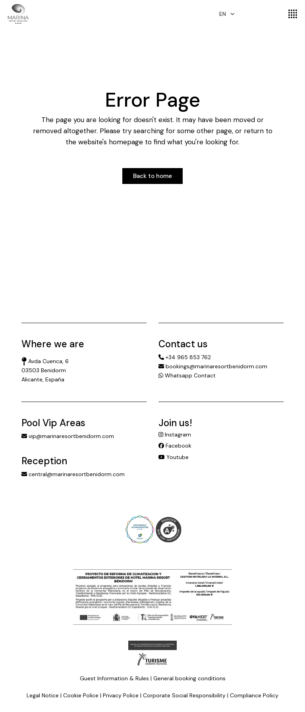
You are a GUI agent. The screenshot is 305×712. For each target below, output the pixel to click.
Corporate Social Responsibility (184, 695)
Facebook (174, 445)
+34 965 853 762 (184, 357)
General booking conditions (189, 678)
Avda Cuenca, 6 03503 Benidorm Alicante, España (45, 370)
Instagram (174, 434)
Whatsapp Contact (187, 375)
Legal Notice (43, 695)
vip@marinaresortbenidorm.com (67, 436)
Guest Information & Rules (114, 678)
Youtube (173, 457)
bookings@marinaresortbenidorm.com (212, 366)
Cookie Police (80, 695)
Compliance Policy (254, 695)
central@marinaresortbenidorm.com (73, 474)
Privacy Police (121, 695)
